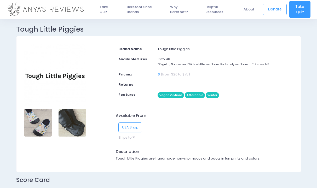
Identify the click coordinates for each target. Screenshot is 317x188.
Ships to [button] (126, 137)
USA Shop (130, 127)
